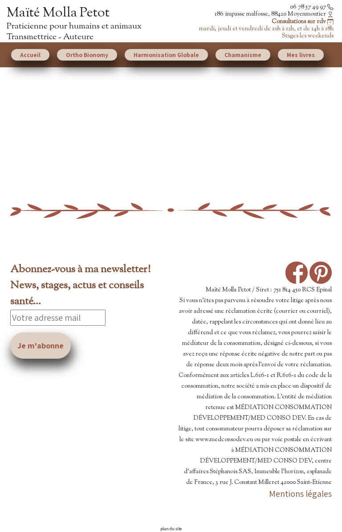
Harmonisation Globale (166, 55)
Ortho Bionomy (87, 55)
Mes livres (301, 55)
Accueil (30, 55)
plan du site (171, 529)
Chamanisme (242, 55)
